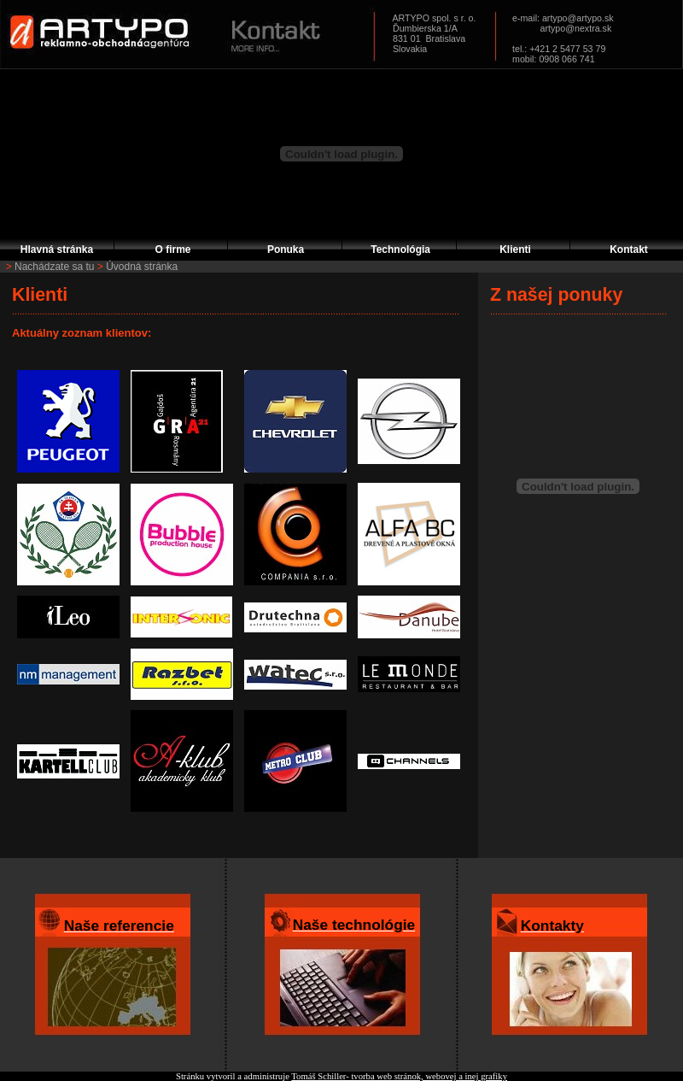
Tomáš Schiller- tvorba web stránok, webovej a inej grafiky (399, 1076)
